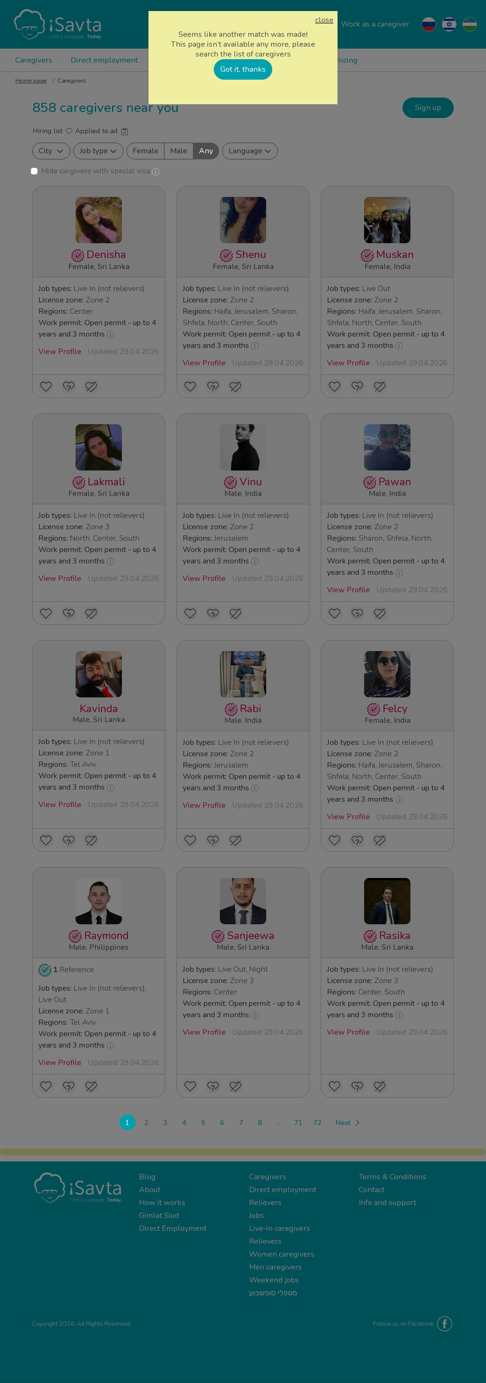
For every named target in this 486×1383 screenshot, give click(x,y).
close (324, 20)
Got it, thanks (243, 69)
